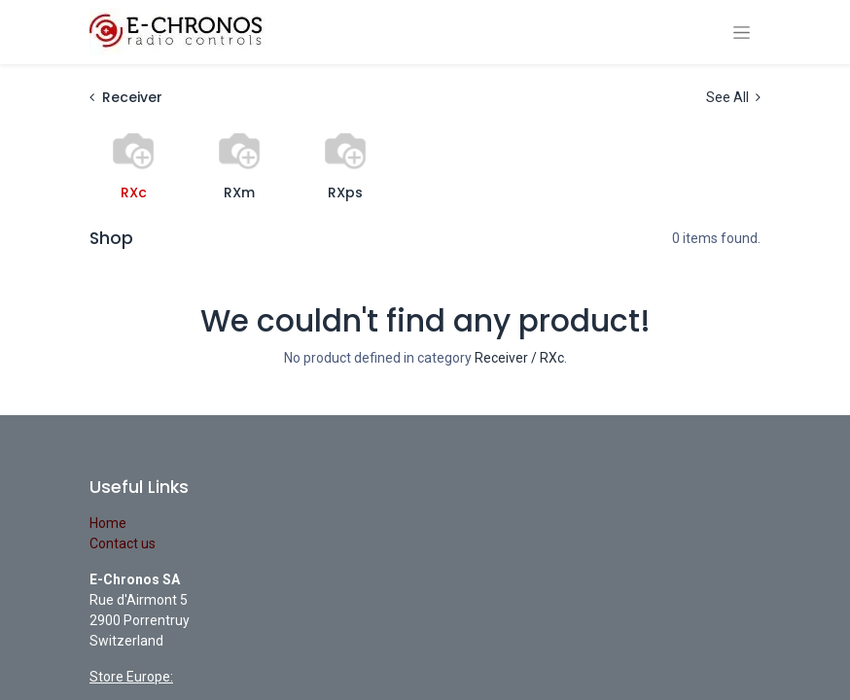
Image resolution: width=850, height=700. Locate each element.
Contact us (122, 543)
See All (733, 97)
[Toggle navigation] (742, 33)
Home (107, 523)
